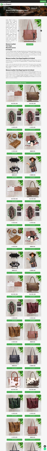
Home (7, 12)
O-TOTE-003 (14, 151)
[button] (41, 31)
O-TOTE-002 (32, 127)
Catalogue (43, 1)
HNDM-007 (14, 175)
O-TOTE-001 (14, 127)
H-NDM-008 (32, 175)
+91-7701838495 (8, 1)
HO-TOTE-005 (32, 103)
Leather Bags (11, 12)
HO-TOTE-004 (14, 103)
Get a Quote (30, 44)
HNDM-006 (32, 151)
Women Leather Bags (19, 12)
